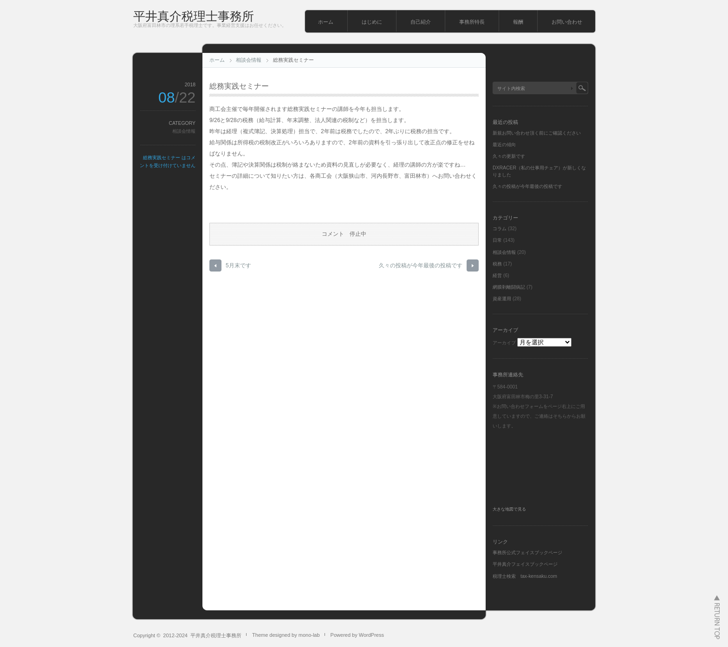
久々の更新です (509, 156)
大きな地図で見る (509, 509)
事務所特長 (472, 22)
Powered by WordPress (357, 635)
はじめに (372, 22)
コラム (500, 228)
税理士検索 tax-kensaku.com (525, 576)
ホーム (325, 22)
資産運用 (502, 298)
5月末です (238, 265)
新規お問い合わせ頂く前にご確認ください (537, 133)
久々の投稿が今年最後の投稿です (420, 265)
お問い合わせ (567, 22)
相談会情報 (248, 60)
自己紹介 (420, 22)
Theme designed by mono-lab (286, 635)
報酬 (518, 22)
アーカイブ (504, 342)
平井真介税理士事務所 (193, 16)
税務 (497, 263)
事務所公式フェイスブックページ (527, 552)
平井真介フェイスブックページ (525, 564)
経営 (497, 275)
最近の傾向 (504, 144)
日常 (497, 240)
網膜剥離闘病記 (509, 287)
